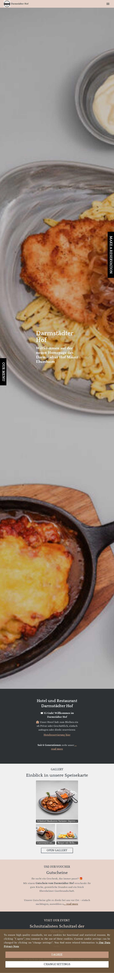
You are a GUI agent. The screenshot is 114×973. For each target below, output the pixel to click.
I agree (57, 954)
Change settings (57, 964)
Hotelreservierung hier (57, 735)
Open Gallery (57, 850)
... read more (71, 904)
